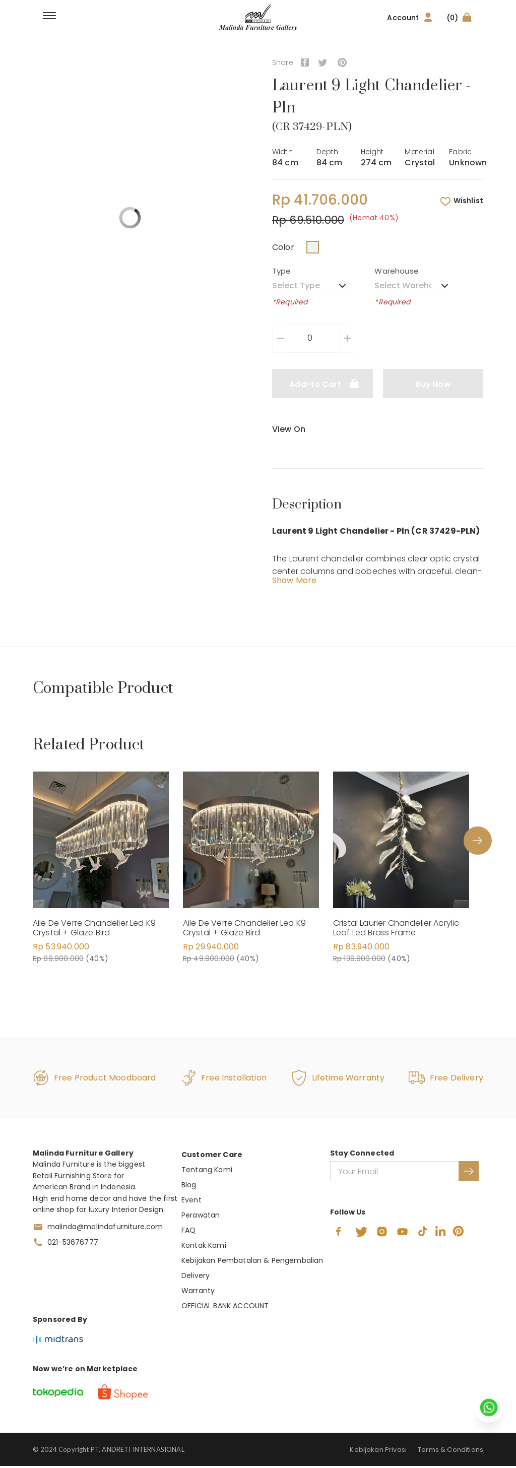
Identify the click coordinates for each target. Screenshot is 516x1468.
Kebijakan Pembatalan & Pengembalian (252, 1262)
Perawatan (200, 1217)
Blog (189, 1187)
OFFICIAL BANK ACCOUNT (225, 1308)
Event (191, 1202)
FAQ (188, 1232)
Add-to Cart (322, 383)
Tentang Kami (206, 1172)
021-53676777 (72, 1244)
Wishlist (461, 201)
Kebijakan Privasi (378, 1451)
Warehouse (396, 271)
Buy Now (433, 384)
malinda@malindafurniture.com (105, 1229)
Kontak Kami (203, 1247)
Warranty (198, 1293)
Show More (294, 582)
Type (281, 271)
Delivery (195, 1277)
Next (475, 841)
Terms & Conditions (450, 1451)
